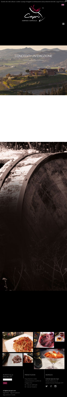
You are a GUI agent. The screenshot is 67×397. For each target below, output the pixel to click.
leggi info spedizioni (15, 392)
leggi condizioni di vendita (9, 394)
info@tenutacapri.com (9, 390)
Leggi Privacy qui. (61, 1)
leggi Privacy (6, 392)
